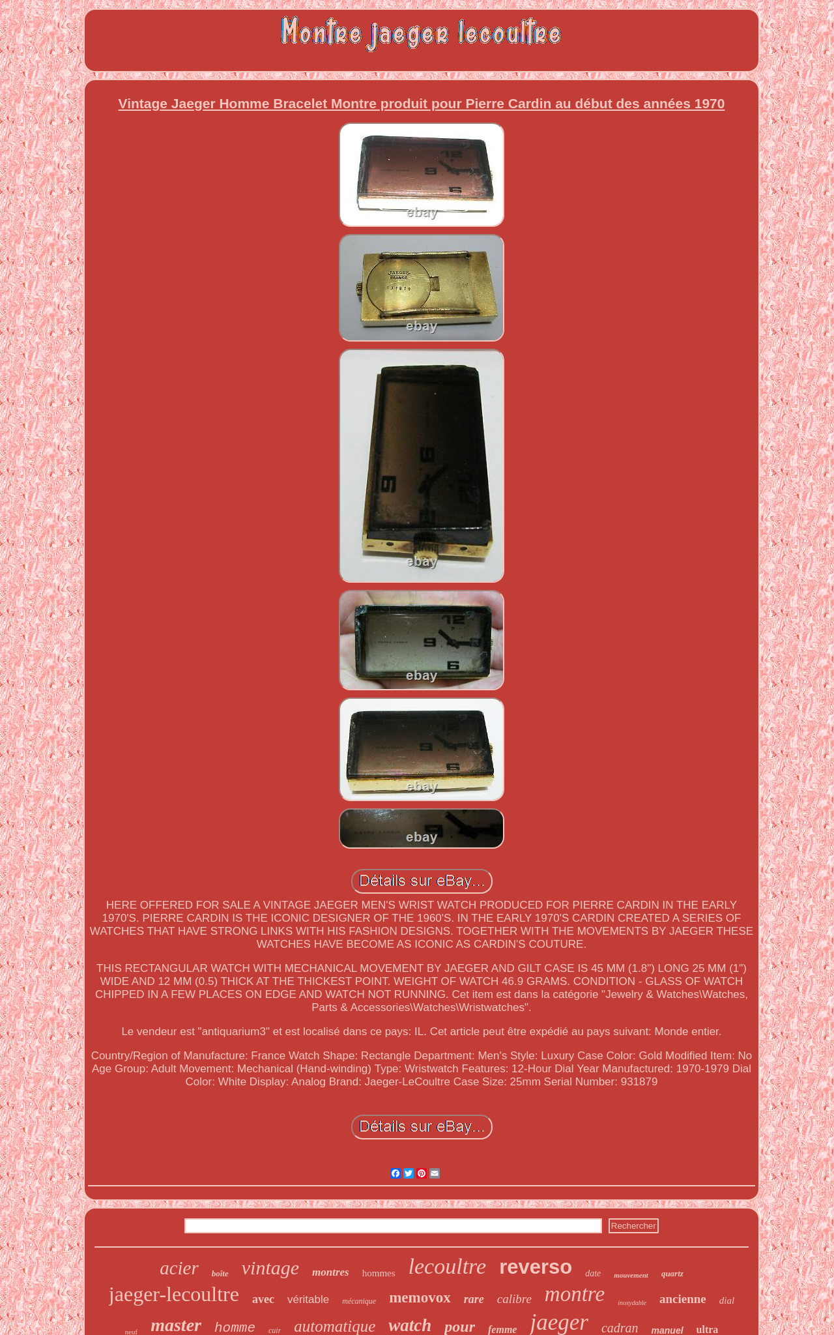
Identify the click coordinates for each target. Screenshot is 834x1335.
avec (263, 1299)
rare (474, 1299)
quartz (672, 1273)
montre (575, 1294)
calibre (514, 1299)
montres (330, 1272)
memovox (420, 1297)
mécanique (359, 1301)
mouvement (631, 1275)
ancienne (682, 1299)
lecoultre (448, 1266)
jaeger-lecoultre (174, 1294)
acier (179, 1267)
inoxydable (632, 1302)
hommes (378, 1273)
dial (726, 1300)
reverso (535, 1266)
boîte (220, 1273)
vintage (270, 1267)
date (593, 1273)
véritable (308, 1299)
